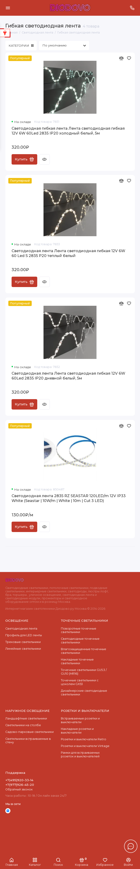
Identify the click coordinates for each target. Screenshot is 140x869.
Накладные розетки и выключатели (77, 730)
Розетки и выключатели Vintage (85, 746)
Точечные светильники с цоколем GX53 (80, 682)
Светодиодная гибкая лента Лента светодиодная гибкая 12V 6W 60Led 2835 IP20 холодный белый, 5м (68, 131)
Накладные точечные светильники (77, 661)
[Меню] (8, 8)
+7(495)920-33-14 (19, 780)
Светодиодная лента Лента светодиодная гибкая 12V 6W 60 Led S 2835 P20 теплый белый (68, 253)
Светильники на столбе (23, 725)
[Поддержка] (132, 8)
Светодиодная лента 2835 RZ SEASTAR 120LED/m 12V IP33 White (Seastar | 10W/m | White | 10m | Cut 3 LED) (69, 498)
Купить (24, 159)
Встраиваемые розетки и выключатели (80, 720)
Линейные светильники (23, 648)
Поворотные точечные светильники (78, 630)
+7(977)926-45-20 (19, 784)
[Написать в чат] (130, 846)
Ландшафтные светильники (26, 718)
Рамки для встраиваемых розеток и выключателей (80, 754)
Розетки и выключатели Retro (83, 739)
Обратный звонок (19, 789)
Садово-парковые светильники (29, 732)
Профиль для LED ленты (23, 635)
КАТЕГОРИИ (21, 45)
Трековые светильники (23, 642)
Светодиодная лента (21, 628)
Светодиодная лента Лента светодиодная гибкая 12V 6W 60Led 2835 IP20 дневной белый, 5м (68, 376)
